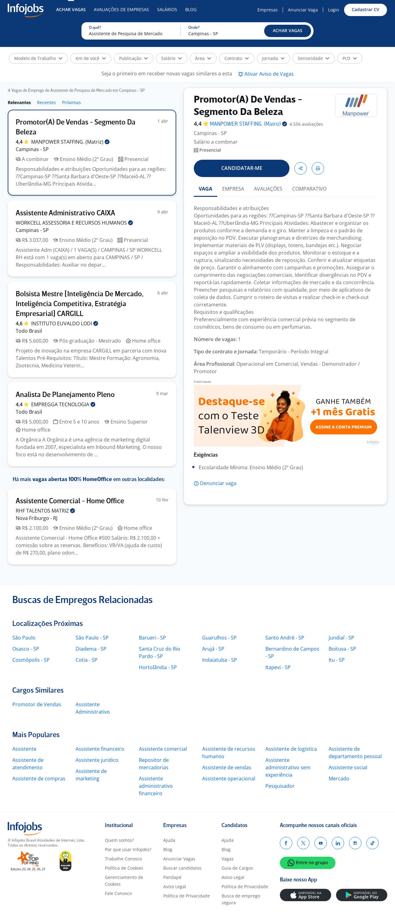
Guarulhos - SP (219, 637)
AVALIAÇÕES (268, 188)
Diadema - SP (91, 648)
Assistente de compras (38, 778)
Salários (167, 9)
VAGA (205, 188)
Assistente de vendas (226, 767)
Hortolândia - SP (158, 667)
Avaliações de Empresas (121, 9)
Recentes (46, 102)
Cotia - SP (87, 659)
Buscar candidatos (182, 868)
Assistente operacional (228, 778)
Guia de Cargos (237, 868)
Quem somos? (119, 840)
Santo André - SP (284, 637)
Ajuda (169, 840)
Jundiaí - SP (341, 637)
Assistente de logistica (291, 748)
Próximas (71, 102)
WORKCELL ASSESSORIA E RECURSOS (74, 222)
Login (333, 10)
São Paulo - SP (92, 637)
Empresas (267, 10)
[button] (287, 31)
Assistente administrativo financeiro (156, 786)
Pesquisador (280, 786)
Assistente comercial (163, 748)
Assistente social (348, 767)
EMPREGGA (63, 404)
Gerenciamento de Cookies (124, 880)
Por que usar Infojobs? (128, 849)
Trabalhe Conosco (123, 859)
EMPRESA (233, 188)
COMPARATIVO (309, 188)
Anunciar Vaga (303, 10)
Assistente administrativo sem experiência (287, 767)
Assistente (24, 748)
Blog (191, 9)
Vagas (228, 859)
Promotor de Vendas (36, 704)
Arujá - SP (213, 648)
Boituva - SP (342, 648)
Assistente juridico (97, 760)
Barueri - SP (152, 637)
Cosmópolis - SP (31, 659)
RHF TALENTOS (45, 510)
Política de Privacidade (186, 896)
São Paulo (23, 637)
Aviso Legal (174, 886)
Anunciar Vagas (179, 859)
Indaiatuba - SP (219, 659)
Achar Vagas (71, 9)
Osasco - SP (25, 648)
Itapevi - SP (278, 667)
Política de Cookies (124, 868)
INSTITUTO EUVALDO (64, 323)
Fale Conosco (118, 893)
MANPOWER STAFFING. (70, 141)
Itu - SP (337, 659)
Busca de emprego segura (241, 899)
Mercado (339, 778)
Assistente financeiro (100, 748)
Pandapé (172, 877)
